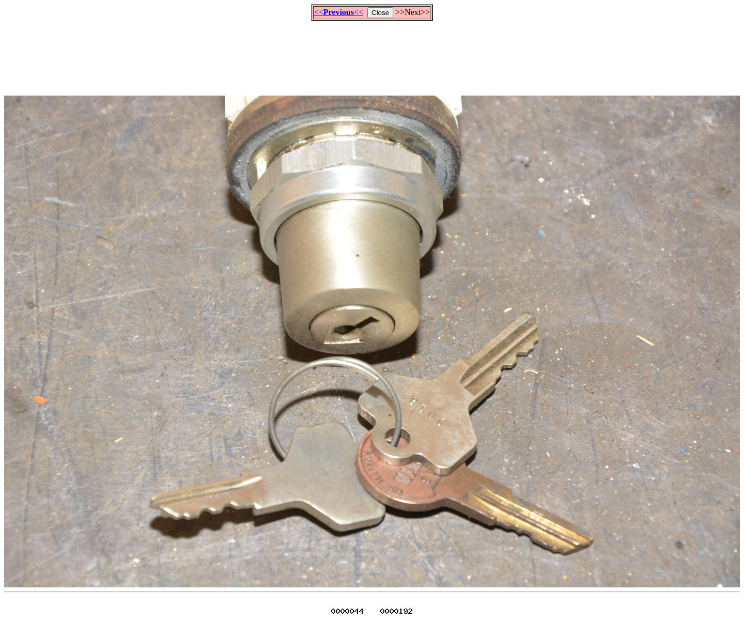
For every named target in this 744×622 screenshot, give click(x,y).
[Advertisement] (372, 53)
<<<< (338, 12)
